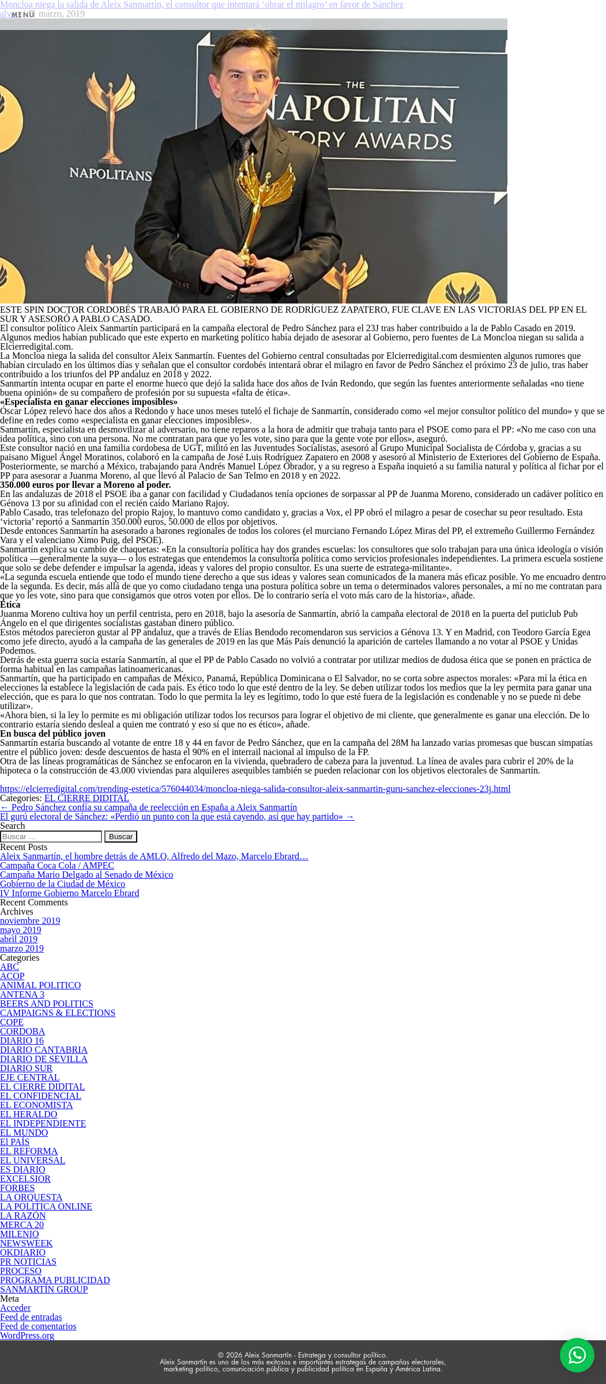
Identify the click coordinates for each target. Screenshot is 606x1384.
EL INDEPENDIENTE (43, 1123)
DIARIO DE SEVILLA (44, 1059)
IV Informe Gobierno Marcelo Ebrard (69, 893)
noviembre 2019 (30, 921)
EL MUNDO (24, 1132)
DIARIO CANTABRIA (44, 1050)
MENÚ (23, 15)
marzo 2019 (22, 948)
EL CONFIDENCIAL (40, 1096)
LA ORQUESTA (31, 1197)
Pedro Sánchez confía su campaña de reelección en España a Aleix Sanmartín (148, 807)
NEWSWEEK (26, 1243)
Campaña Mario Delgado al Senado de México (86, 874)
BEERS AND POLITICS (46, 1003)
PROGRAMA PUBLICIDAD (55, 1280)
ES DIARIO (23, 1169)
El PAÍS (14, 1142)
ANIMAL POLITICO (40, 985)
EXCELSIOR (25, 1179)
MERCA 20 (22, 1225)
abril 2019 (18, 939)
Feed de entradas (31, 1317)
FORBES (17, 1188)
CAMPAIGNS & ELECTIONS (57, 1013)
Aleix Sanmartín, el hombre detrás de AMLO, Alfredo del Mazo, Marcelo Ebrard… (154, 856)
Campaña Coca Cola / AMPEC (57, 865)
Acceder (15, 1308)
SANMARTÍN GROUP (44, 1289)
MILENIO (19, 1234)
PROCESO (21, 1271)
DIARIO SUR (26, 1068)
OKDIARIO (23, 1252)
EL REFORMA (29, 1151)
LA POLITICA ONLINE (46, 1206)
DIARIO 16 (22, 1040)
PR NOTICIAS (28, 1262)
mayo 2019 (21, 930)
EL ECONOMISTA (36, 1105)
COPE (12, 1022)
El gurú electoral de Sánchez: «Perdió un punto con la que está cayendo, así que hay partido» (177, 816)
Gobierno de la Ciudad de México (62, 884)
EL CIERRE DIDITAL (86, 798)
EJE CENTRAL (30, 1077)
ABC (9, 967)
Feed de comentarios (38, 1326)
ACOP (12, 976)
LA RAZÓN (23, 1215)
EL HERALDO (28, 1114)
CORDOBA (22, 1031)
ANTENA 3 (22, 994)
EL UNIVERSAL (33, 1160)
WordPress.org (27, 1335)
